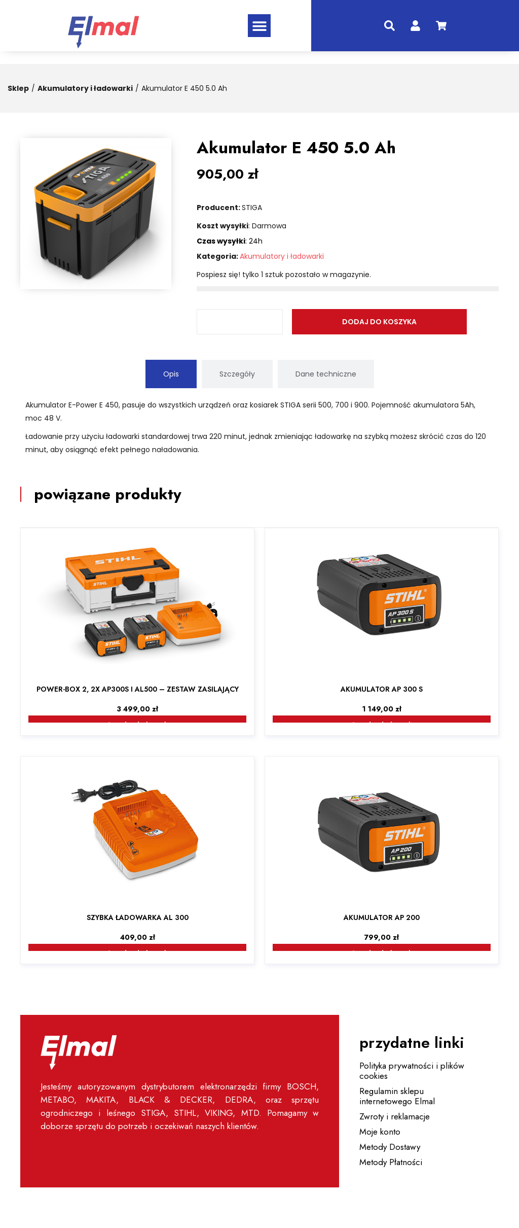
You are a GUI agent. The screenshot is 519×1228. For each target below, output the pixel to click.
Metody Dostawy (389, 1147)
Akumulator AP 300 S (382, 689)
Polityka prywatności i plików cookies (411, 1071)
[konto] (415, 25)
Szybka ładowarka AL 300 (138, 917)
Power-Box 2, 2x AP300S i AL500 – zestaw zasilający (137, 689)
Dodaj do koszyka (343, 322)
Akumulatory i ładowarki (85, 88)
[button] (259, 25)
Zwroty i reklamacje (394, 1116)
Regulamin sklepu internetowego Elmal (397, 1096)
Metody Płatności (390, 1162)
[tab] (171, 374)
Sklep (18, 88)
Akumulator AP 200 (382, 917)
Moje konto (379, 1132)
